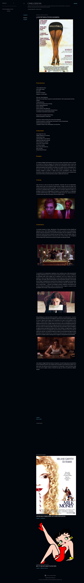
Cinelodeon (34, 3)
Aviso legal (38, 9)
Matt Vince (53, 577)
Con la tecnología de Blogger (50, 575)
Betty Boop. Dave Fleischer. (46, 566)
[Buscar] (75, 3)
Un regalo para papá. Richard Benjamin (50, 516)
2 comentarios (42, 518)
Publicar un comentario (44, 568)
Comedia (25, 19)
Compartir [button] (25, 14)
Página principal (31, 9)
